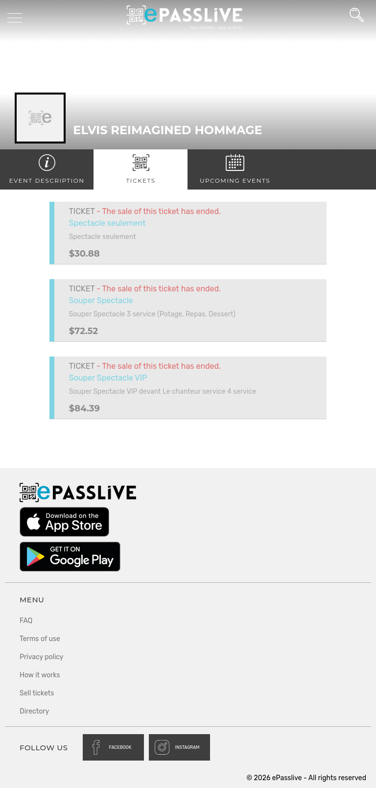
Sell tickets (37, 693)
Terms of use (40, 639)
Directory (34, 711)
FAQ (26, 621)
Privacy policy (42, 657)
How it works (40, 675)
